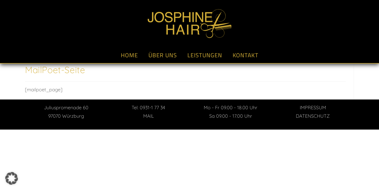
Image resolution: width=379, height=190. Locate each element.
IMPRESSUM (313, 107)
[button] (11, 178)
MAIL (148, 116)
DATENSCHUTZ (313, 116)
